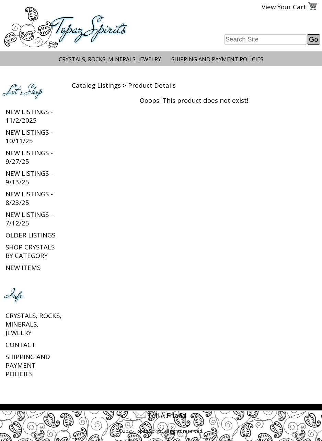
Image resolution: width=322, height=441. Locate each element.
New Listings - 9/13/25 (29, 177)
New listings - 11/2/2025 (29, 115)
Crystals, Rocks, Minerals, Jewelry (110, 59)
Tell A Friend (167, 415)
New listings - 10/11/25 (29, 136)
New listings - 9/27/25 (29, 157)
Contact (20, 344)
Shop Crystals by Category (30, 251)
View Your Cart (284, 6)
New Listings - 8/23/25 (29, 198)
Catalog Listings (96, 85)
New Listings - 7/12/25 (29, 218)
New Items (23, 267)
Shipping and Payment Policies (217, 59)
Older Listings (30, 235)
